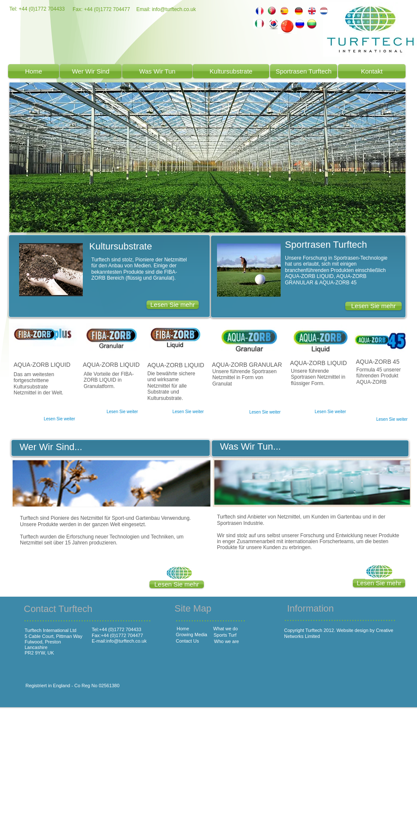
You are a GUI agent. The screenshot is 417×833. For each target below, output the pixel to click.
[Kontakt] (372, 71)
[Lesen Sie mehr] (373, 306)
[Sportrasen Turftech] (303, 71)
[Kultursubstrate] (231, 71)
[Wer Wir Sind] (90, 71)
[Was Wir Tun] (157, 71)
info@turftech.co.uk (174, 9)
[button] (379, 583)
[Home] (33, 71)
